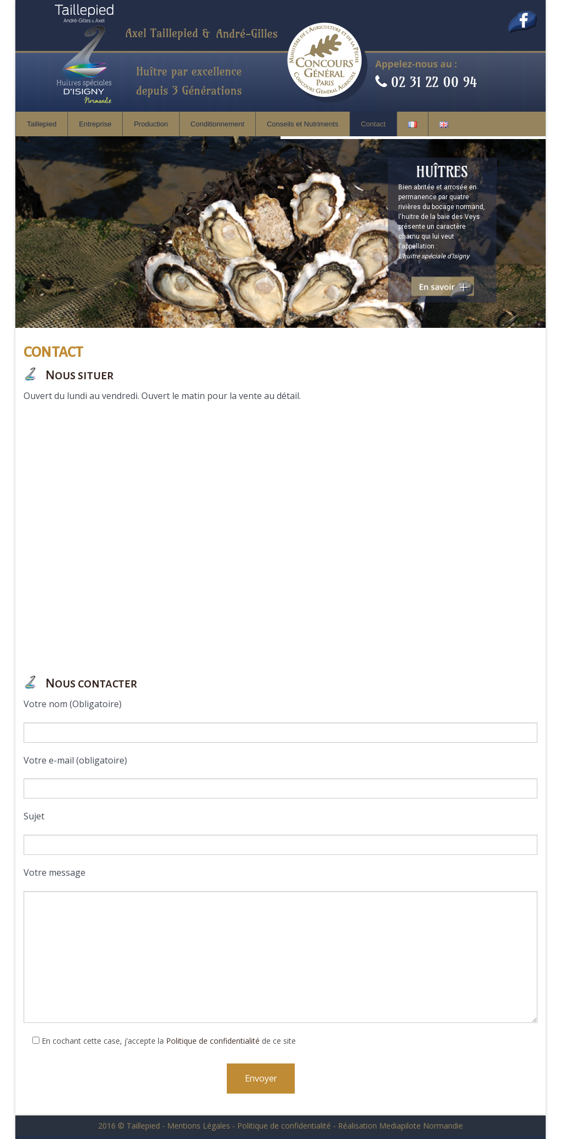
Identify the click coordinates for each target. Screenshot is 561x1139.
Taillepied (41, 124)
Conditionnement (217, 124)
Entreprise (95, 124)
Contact (373, 124)
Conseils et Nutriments (303, 124)
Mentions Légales (198, 1125)
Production (151, 124)
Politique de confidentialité (213, 1041)
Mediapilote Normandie (421, 1125)
